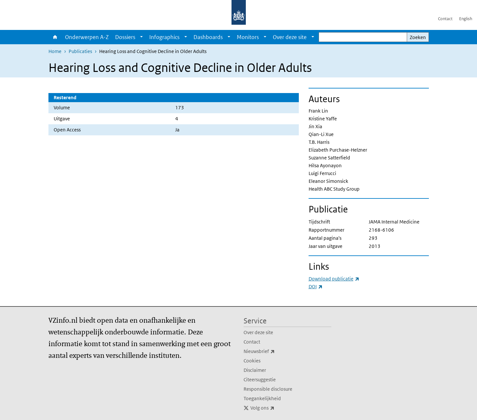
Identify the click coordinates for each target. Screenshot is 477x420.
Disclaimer (255, 370)
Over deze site (290, 37)
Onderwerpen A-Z (87, 37)
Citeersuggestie (260, 379)
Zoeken (418, 37)
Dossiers (125, 37)
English (465, 18)
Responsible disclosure (268, 389)
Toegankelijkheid (262, 398)
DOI (316, 286)
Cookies (252, 361)
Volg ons (276, 408)
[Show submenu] (141, 37)
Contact (445, 18)
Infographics (164, 37)
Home (55, 37)
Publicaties (80, 51)
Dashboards (208, 37)
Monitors (248, 37)
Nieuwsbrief (273, 351)
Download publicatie (334, 279)
